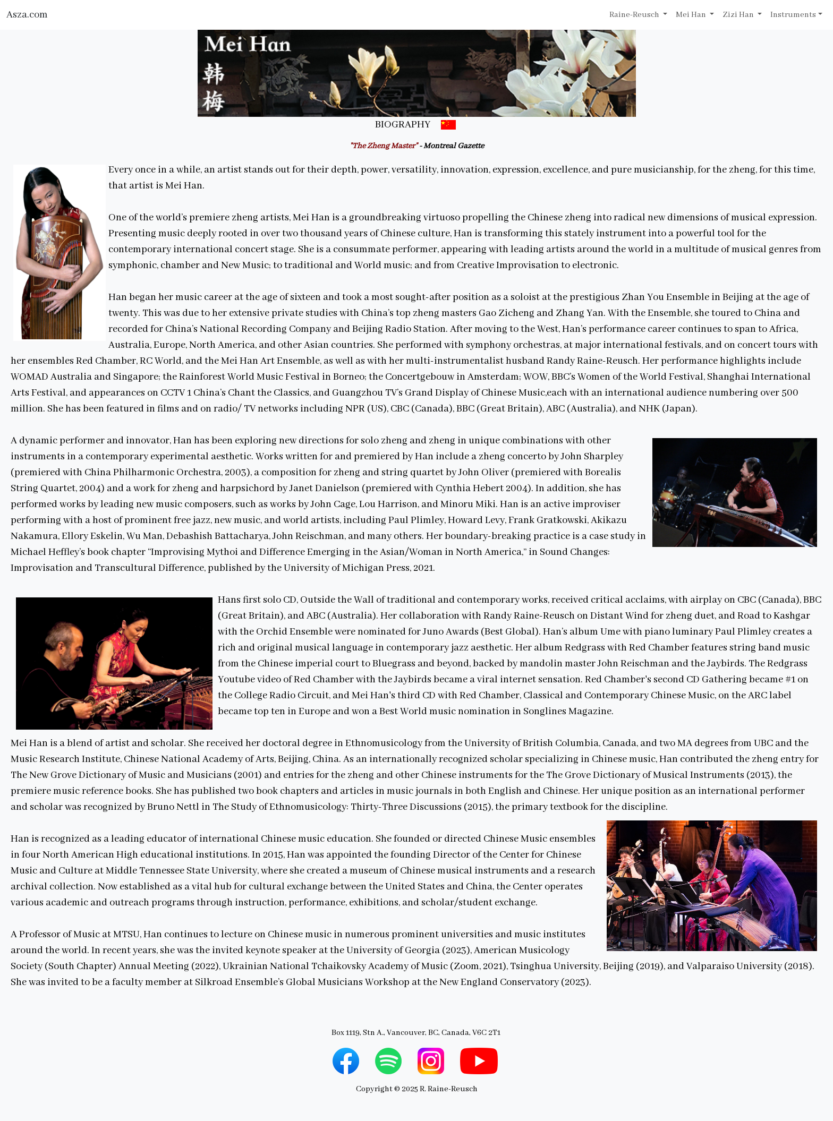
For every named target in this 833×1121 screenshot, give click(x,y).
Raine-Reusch (635, 15)
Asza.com (27, 14)
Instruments (793, 15)
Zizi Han (738, 15)
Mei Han (692, 15)
